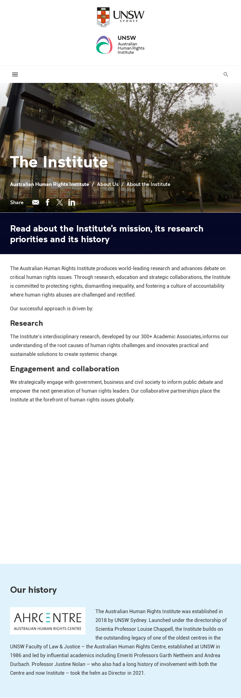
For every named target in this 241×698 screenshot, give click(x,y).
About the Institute (148, 184)
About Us (108, 184)
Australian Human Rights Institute (49, 184)
